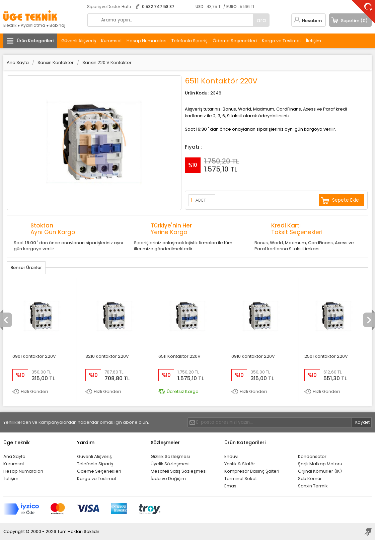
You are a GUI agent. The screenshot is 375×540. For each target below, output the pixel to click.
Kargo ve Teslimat (281, 41)
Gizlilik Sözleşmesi (170, 456)
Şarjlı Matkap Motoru (320, 464)
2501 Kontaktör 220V (326, 356)
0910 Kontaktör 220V (253, 356)
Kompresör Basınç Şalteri (251, 471)
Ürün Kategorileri (35, 41)
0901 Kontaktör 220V (34, 356)
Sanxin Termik (313, 486)
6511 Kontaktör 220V (179, 356)
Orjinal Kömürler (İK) (320, 471)
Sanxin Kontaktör (56, 62)
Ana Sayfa (18, 62)
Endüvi (231, 456)
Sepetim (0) (354, 20)
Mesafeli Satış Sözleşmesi (179, 471)
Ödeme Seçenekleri (235, 41)
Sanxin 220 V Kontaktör (107, 62)
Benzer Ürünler (26, 267)
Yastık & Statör (239, 464)
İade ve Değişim (168, 478)
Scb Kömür (310, 478)
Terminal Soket (240, 478)
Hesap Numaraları (146, 41)
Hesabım (312, 20)
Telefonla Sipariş (189, 41)
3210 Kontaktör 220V (107, 356)
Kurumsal (111, 41)
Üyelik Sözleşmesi (170, 464)
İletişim (313, 41)
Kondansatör (312, 456)
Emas (230, 486)
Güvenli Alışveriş (78, 41)
